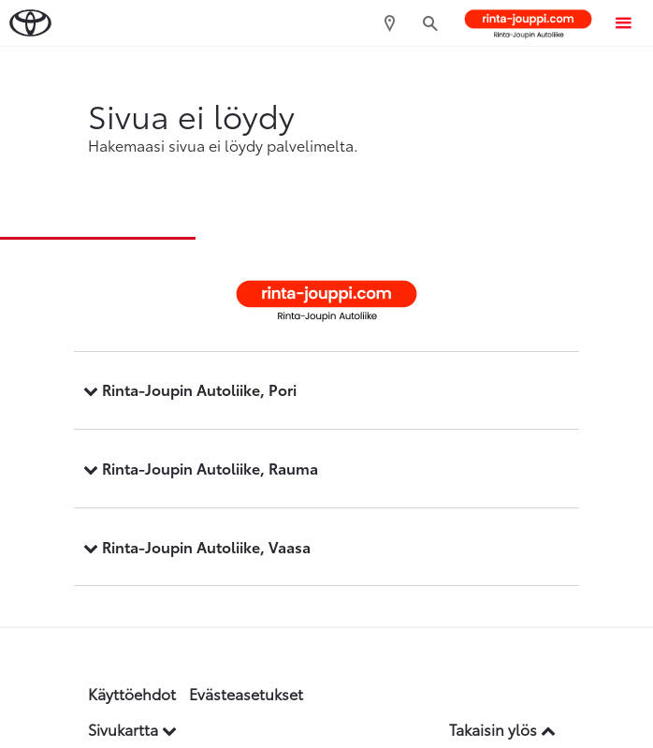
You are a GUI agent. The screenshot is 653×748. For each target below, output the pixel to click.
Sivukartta (132, 729)
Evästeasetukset (246, 693)
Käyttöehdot (132, 693)
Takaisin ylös (502, 729)
